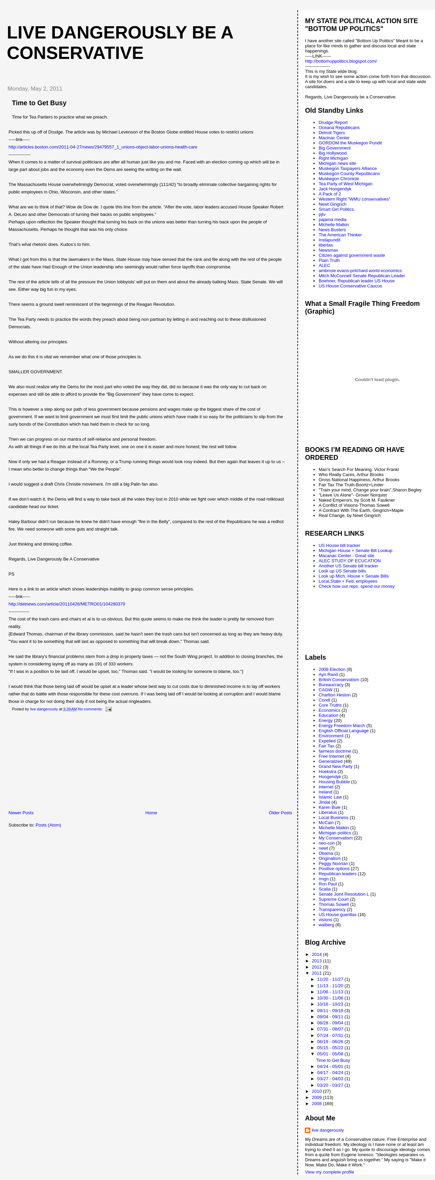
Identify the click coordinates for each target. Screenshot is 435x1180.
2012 (317, 967)
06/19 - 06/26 (330, 1041)
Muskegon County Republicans (349, 173)
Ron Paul (328, 883)
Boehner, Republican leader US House (356, 280)
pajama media (332, 219)
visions (325, 919)
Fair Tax (326, 746)
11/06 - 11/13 (330, 991)
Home (151, 812)
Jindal (324, 802)
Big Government (335, 148)
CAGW (325, 689)
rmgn (324, 878)
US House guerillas (337, 914)
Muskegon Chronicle (339, 178)
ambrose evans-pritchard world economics (360, 270)
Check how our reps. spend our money (356, 586)
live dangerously (328, 1130)
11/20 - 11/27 (330, 979)
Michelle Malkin (334, 224)
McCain (326, 822)
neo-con (327, 843)
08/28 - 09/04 (330, 1022)
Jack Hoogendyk (335, 188)
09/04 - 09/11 (330, 1016)
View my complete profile (329, 1172)
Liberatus (328, 812)
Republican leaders (337, 873)
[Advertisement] (53, 762)
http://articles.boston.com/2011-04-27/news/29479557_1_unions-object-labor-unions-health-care (103, 147)
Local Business (333, 817)
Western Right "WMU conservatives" (354, 199)
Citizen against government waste (352, 255)
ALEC (324, 265)
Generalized (330, 761)
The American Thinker (340, 234)
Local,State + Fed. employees (348, 581)
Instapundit (329, 239)
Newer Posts (21, 812)
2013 (317, 960)
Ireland (325, 791)
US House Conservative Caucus (350, 285)
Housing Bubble (334, 781)
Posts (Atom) (48, 825)
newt (323, 848)
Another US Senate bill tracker (348, 565)
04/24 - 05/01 (330, 1066)
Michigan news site (337, 163)
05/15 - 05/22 (330, 1047)
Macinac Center (334, 137)
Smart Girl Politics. (337, 209)
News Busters (332, 229)
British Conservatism (339, 679)
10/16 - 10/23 (330, 1004)
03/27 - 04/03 (330, 1078)
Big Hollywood (332, 153)
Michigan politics (335, 832)
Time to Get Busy (39, 103)
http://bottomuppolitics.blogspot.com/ (341, 61)
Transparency (332, 909)
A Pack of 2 (330, 193)
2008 (317, 1103)
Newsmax (328, 250)
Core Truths (330, 705)
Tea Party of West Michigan (345, 183)
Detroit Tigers (332, 132)
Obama (326, 853)
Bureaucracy (331, 684)
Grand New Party (336, 766)
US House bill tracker (339, 545)
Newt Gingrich (332, 204)
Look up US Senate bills (342, 570)
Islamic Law (330, 797)
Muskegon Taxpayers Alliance (348, 168)
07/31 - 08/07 (330, 1029)
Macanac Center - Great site (346, 555)
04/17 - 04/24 (330, 1072)
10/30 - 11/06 (330, 998)
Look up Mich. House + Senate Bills (354, 576)
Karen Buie (329, 807)
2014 (317, 954)
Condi (324, 700)
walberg (326, 924)
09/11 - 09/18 (330, 1010)
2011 (317, 973)
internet (326, 786)
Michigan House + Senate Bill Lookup (355, 550)
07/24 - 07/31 (330, 1035)
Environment (331, 735)
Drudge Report (333, 122)
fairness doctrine (335, 751)
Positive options (334, 868)
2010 (317, 1091)
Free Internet (331, 756)
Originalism (330, 858)
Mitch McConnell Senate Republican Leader (362, 275)
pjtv (322, 214)
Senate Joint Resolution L (344, 894)
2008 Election (332, 669)
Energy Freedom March (342, 725)
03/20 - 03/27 (330, 1085)
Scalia (324, 889)
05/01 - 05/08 (330, 1053)
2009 (317, 1097)
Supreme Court (333, 899)
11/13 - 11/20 (330, 985)
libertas (326, 245)
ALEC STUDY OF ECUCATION (349, 560)
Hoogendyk (330, 776)
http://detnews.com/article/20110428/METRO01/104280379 (67, 604)
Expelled (327, 740)
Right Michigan (333, 158)
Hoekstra (327, 771)
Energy (325, 720)
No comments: (91, 709)
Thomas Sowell (334, 904)
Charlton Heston (335, 694)
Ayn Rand (328, 674)
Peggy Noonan (333, 863)
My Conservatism (336, 837)
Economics (329, 710)
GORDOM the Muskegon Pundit (350, 142)
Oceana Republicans (339, 127)
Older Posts (280, 812)
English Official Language (344, 730)
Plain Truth (329, 260)
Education (328, 715)
